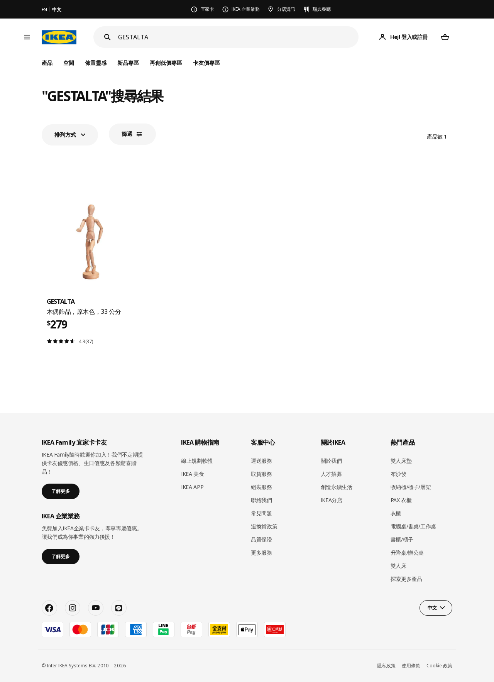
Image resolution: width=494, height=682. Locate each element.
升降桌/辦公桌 (407, 552)
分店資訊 (286, 9)
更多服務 (261, 552)
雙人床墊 (401, 460)
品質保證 (261, 539)
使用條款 (411, 665)
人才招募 (331, 473)
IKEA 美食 (192, 473)
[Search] (107, 37)
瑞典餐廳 (322, 9)
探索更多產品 (406, 578)
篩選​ (127, 133)
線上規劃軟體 (197, 460)
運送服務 (261, 460)
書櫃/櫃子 (402, 539)
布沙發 (398, 473)
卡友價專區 (206, 62)
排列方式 (65, 134)
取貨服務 (261, 473)
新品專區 (128, 62)
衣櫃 (396, 513)
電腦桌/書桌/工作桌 (413, 526)
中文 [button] (432, 607)
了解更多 (60, 491)
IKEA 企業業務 (245, 9)
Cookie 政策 (439, 665)
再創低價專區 (166, 62)
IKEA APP (192, 487)
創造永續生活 (336, 487)
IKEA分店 (331, 500)
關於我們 (331, 460)
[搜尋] (238, 37)
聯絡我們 (261, 500)
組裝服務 (261, 487)
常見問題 (261, 513)
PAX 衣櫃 (401, 500)
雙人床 (398, 565)
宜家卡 (207, 9)
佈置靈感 (96, 62)
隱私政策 (386, 665)
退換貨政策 (264, 526)
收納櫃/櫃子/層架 (411, 487)
